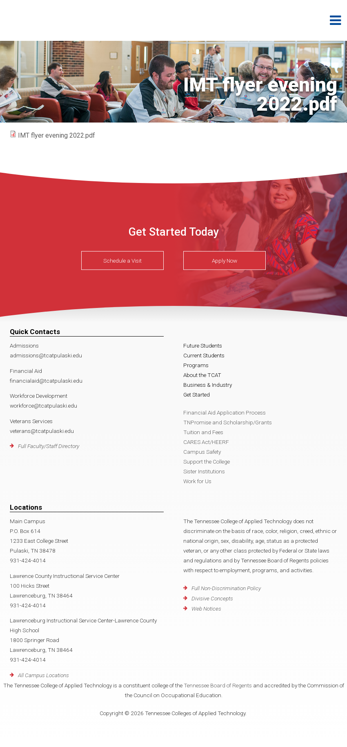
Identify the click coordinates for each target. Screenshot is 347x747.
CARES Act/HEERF (206, 442)
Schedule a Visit (122, 260)
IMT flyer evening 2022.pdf (56, 135)
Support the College (206, 461)
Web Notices (206, 608)
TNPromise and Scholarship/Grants (227, 422)
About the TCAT (202, 375)
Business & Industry (207, 384)
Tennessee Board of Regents (218, 685)
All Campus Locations (43, 675)
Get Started (196, 394)
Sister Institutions (204, 471)
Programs (196, 365)
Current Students (204, 355)
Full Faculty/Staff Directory (48, 446)
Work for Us (197, 481)
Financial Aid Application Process (224, 412)
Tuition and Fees (203, 432)
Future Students (202, 345)
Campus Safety (202, 451)
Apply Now (224, 260)
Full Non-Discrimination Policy (226, 588)
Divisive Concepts (212, 598)
